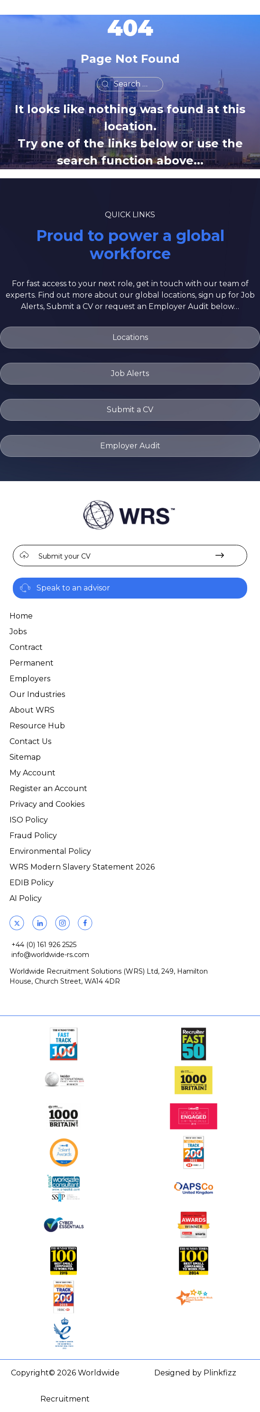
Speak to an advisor (73, 587)
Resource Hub (37, 725)
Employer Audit (130, 445)
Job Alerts (130, 373)
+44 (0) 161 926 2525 (43, 944)
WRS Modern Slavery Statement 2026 (82, 866)
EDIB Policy (31, 882)
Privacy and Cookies (46, 804)
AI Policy (25, 898)
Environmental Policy (50, 851)
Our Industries (37, 694)
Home (21, 615)
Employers (29, 678)
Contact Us (30, 741)
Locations (130, 337)
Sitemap (25, 757)
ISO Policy (28, 819)
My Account (32, 772)
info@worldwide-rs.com (50, 954)
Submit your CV (64, 556)
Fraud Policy (33, 835)
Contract (26, 647)
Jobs (18, 631)
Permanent (31, 662)
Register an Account (48, 788)
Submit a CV (130, 409)
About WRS (32, 710)
